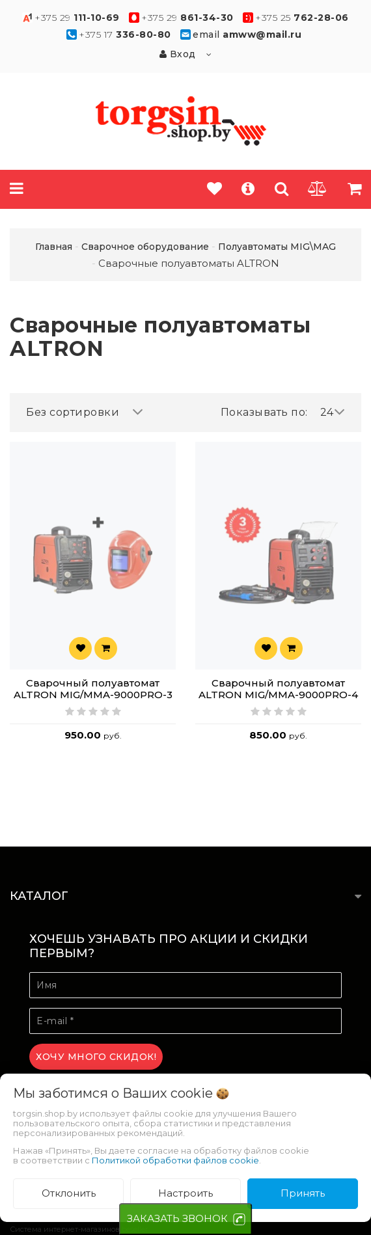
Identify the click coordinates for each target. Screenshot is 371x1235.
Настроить (185, 1193)
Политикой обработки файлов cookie (175, 1160)
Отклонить (69, 1193)
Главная (53, 246)
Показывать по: (264, 412)
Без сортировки (84, 412)
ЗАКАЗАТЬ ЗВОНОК (177, 1218)
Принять (303, 1193)
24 (333, 412)
